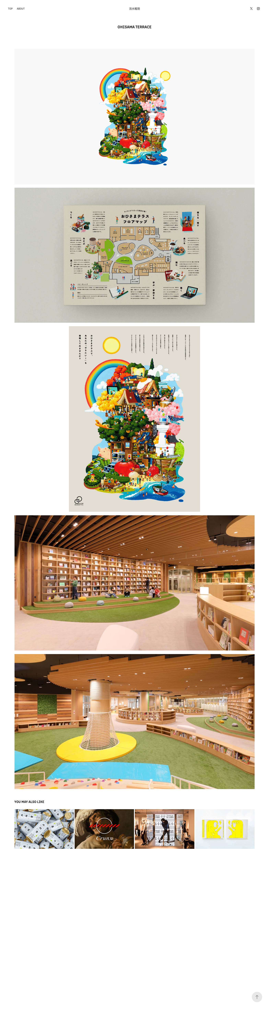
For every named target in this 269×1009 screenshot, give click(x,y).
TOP (10, 8)
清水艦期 (134, 8)
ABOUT (21, 8)
